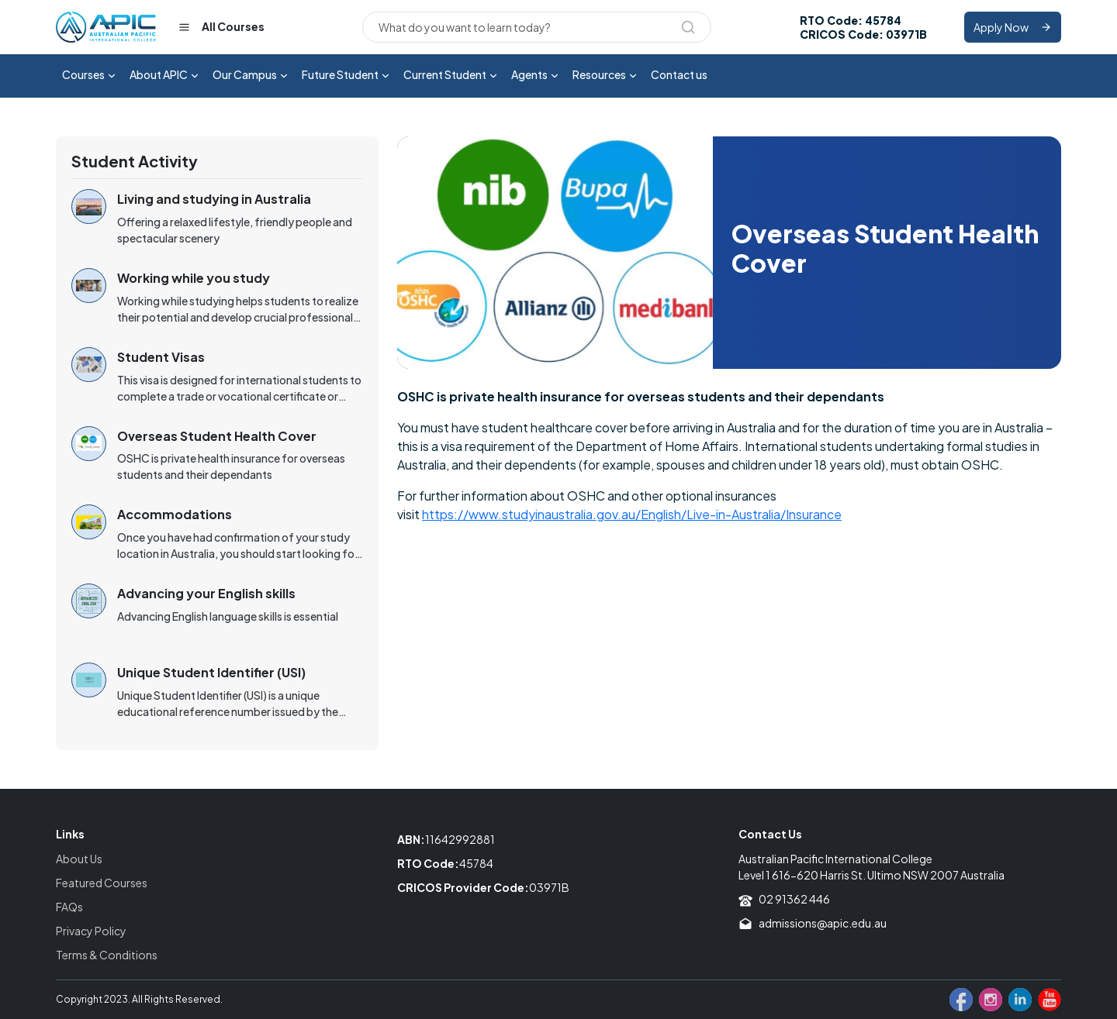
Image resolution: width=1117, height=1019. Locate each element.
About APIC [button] (165, 76)
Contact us (679, 74)
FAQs (69, 907)
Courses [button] (89, 76)
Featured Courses (101, 883)
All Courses (221, 27)
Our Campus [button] (251, 76)
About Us (79, 859)
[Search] (536, 27)
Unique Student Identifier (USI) (211, 672)
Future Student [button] (346, 76)
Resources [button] (605, 76)
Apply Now (1012, 27)
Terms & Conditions (106, 955)
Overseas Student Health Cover (216, 436)
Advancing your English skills (206, 593)
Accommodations (174, 514)
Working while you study (193, 278)
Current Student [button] (451, 76)
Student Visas (161, 357)
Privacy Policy (91, 931)
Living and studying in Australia (214, 199)
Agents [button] (535, 76)
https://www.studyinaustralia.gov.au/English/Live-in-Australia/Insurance (632, 514)
